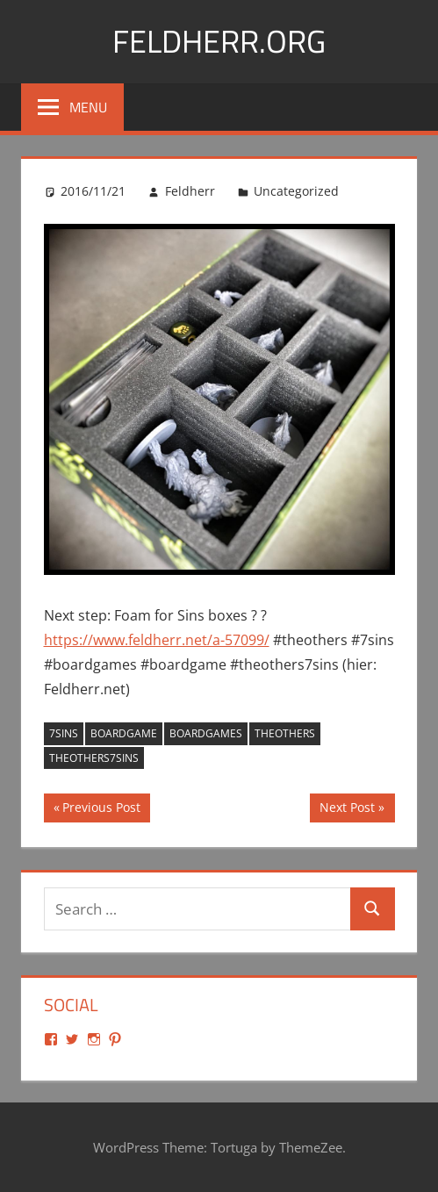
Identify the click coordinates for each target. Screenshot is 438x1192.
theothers (285, 733)
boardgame (123, 733)
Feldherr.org (219, 41)
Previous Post (100, 809)
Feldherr (190, 191)
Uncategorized (296, 191)
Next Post (347, 809)
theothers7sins (94, 757)
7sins (63, 733)
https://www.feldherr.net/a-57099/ (156, 640)
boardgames (205, 733)
